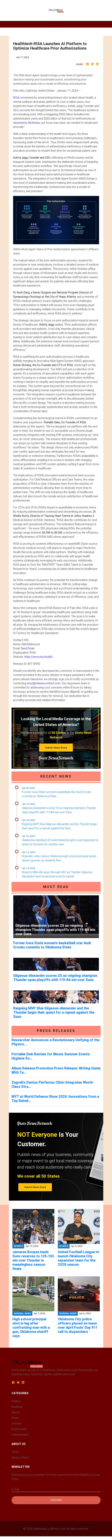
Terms (15, 1452)
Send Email (27, 648)
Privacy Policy (20, 1457)
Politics (16, 1401)
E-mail (15, 1489)
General (16, 1423)
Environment (19, 1429)
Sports (16, 1412)
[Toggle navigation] (56, 24)
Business (17, 1406)
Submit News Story (56, 747)
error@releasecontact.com (43, 683)
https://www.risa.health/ (38, 656)
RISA (16, 97)
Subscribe (56, 1500)
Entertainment (20, 1434)
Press (15, 1418)
